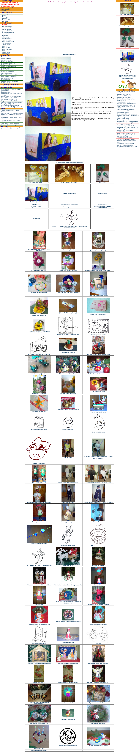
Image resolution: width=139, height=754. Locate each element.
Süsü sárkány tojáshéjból (39, 373)
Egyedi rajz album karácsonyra (98, 702)
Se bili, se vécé (121, 100)
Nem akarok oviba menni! (124, 97)
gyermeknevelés (6, 29)
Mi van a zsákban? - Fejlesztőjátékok (11, 107)
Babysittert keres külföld (8, 61)
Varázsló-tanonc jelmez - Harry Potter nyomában (98, 501)
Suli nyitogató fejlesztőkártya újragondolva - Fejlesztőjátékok (10, 100)
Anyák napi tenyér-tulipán (68, 249)
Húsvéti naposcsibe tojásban (68, 373)
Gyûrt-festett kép (36, 207)
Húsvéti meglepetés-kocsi (98, 411)
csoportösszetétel (7, 49)
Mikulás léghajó (98, 584)
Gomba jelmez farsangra (39, 521)
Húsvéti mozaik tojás (98, 390)
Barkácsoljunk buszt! (36, 201)
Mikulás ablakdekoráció (39, 643)
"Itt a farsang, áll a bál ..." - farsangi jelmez (39, 565)
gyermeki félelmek (7, 31)
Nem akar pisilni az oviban (124, 94)
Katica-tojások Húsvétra (39, 393)
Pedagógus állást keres (7, 63)
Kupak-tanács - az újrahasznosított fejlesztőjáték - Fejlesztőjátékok (11, 97)
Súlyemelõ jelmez (98, 521)
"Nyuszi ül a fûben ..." (39, 462)
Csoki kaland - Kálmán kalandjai (10, 123)
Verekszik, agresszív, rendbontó (126, 105)
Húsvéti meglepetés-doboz (39, 429)
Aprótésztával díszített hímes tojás (98, 373)
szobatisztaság (6, 44)
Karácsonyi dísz (39, 748)
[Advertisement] (69, 47)
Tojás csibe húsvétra (98, 431)
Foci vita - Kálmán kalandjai (9, 125)
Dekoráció (5, 21)
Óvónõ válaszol (7, 23)
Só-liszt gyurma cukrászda (39, 750)
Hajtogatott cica (36, 204)
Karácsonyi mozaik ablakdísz (68, 745)
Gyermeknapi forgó (102, 204)
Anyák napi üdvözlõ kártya (39, 269)
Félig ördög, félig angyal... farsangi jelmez (98, 482)
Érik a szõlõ (102, 182)
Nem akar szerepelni (123, 111)
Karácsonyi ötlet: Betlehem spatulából (39, 662)
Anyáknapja (5, 14)
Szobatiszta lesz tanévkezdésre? (126, 103)
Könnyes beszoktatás (123, 112)
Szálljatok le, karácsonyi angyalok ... (98, 682)
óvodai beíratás (6, 47)
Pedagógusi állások (6, 64)
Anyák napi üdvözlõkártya (98, 313)
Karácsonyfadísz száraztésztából (68, 682)
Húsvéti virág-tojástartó (39, 411)
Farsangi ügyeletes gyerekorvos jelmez (39, 501)
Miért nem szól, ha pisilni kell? (125, 126)
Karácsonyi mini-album (68, 718)
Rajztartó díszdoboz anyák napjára (68, 312)
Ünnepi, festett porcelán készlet (98, 745)
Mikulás (4, 18)
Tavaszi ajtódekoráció (69, 193)
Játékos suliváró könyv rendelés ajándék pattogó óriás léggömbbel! (10, 4)
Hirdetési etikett (5, 83)
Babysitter (4, 57)
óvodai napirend (6, 28)
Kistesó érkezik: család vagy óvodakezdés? (125, 131)
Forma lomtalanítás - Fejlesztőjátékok (11, 102)
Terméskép (36, 218)
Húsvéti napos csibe (68, 429)
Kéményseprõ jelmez (68, 501)
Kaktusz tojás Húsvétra (68, 351)
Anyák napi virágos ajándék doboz (39, 331)
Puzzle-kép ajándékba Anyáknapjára (39, 353)
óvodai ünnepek (6, 40)
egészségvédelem (7, 26)
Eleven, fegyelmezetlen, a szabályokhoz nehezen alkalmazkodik (127, 120)
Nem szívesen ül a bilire (124, 102)
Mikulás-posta (39, 604)
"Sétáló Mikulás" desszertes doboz (39, 623)
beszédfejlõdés (6, 53)
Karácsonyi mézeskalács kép (39, 722)
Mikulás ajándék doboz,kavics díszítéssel (68, 620)
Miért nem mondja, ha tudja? (125, 123)
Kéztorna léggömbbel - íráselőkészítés (8, 8)
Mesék (3, 108)
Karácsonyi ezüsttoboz (98, 722)
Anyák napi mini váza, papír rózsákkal (68, 292)
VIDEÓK (4, 25)
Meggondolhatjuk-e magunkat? (125, 109)
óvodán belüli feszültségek (9, 34)
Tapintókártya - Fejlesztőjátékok (10, 105)
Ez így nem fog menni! (123, 124)
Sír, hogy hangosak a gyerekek (125, 99)
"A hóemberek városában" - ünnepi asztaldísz (68, 584)
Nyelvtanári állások (6, 73)
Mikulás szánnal (68, 565)
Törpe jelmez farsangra (68, 544)
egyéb (3, 50)
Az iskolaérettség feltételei (10, 84)
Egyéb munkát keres (7, 78)
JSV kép (3, 10)
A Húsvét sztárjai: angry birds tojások (98, 353)
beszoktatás (5, 35)
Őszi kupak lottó (5, 92)
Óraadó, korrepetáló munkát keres (11, 74)
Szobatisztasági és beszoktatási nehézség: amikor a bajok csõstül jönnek (126, 141)
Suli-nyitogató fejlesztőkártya (9, 104)
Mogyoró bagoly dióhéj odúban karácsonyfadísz (39, 702)
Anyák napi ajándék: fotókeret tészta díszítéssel (39, 249)
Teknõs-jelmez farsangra (98, 545)
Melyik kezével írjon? (123, 118)
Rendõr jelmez (68, 457)
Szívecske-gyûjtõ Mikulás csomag (98, 604)
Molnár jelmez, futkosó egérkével (68, 482)
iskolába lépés (6, 52)
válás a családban (7, 38)
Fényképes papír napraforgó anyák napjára (98, 269)
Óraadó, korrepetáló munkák (9, 76)
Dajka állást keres (6, 68)
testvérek (4, 46)
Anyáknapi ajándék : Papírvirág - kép (68, 334)
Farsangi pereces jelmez (68, 521)
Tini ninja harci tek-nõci (39, 482)
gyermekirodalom (6, 43)
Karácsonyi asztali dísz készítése (98, 662)
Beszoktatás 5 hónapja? (124, 96)
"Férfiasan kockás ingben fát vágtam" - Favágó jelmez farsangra (98, 457)
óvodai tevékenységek (8, 41)
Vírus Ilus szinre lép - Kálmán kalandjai (12, 113)
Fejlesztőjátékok (6, 87)
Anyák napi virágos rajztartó (68, 269)
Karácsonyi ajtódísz (39, 682)
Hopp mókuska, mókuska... (69, 182)
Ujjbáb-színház (102, 193)
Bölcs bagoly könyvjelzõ (36, 182)
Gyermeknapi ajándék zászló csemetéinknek (102, 206)
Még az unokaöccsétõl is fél (125, 145)
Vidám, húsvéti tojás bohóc (68, 393)
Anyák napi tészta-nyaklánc (39, 292)
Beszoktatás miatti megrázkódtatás (127, 114)
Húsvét (4, 15)
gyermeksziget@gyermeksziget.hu (11, 128)
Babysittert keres (6, 60)
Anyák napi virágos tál (39, 314)
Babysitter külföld (6, 58)
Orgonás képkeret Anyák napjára (98, 249)
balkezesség (5, 37)
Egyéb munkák (5, 79)
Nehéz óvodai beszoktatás (124, 137)
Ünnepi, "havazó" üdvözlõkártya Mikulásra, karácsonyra (68, 602)
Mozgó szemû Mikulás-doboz (98, 623)
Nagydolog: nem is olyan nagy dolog (127, 127)
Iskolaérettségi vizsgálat (124, 129)
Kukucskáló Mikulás (98, 565)
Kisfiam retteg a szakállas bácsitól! (126, 133)
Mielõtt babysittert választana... (10, 81)
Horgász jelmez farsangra (39, 543)
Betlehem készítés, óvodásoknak (68, 662)
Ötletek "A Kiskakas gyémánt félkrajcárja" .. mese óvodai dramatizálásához (69, 226)
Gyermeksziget (7, 1)
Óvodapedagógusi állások (8, 66)
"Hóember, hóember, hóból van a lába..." (39, 584)
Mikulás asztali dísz (68, 641)
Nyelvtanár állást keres (7, 71)
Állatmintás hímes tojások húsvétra (68, 409)
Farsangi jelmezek (7, 17)
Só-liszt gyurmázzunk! (69, 207)
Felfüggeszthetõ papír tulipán (69, 204)
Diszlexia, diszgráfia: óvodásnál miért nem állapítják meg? (127, 135)
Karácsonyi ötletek (7, 20)
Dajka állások (5, 69)
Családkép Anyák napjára (98, 334)
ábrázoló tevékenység (8, 32)
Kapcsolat (4, 126)
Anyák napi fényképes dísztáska (98, 295)
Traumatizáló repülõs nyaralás (125, 143)
